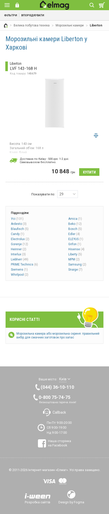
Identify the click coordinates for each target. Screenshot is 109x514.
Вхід (17, 5)
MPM (74, 259)
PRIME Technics (24, 264)
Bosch (75, 229)
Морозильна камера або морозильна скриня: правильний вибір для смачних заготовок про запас (57, 335)
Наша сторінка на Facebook (59, 443)
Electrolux (20, 239)
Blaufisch (20, 229)
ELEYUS (75, 239)
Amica (75, 219)
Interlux (18, 254)
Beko (75, 224)
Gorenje (19, 244)
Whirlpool (19, 274)
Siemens (19, 269)
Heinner (18, 249)
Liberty (75, 254)
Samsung (77, 264)
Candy (17, 234)
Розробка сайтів (37, 502)
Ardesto (19, 224)
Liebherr (19, 259)
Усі (17, 219)
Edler (74, 234)
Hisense (76, 249)
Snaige (75, 269)
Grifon (74, 244)
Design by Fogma (71, 502)
